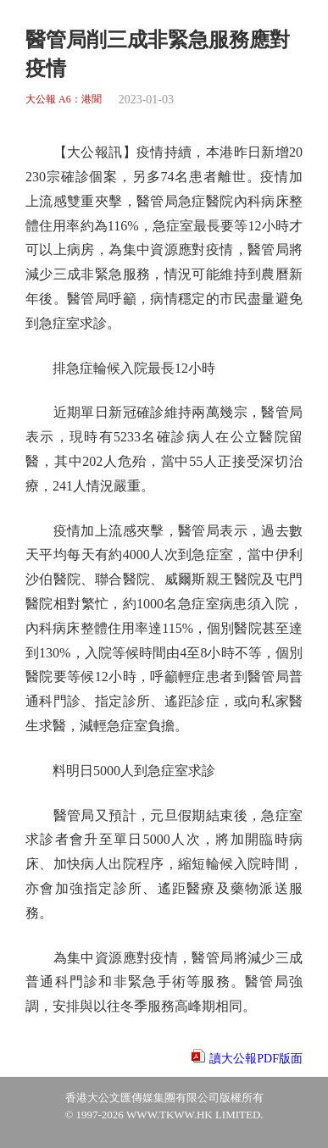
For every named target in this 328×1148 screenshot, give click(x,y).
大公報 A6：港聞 (63, 99)
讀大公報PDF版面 (256, 1058)
